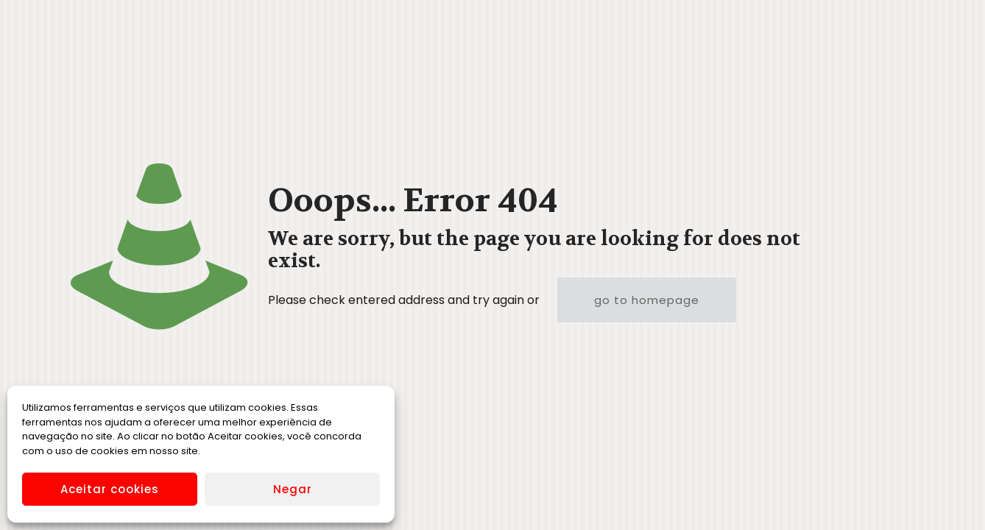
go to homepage (646, 300)
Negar (292, 489)
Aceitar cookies (109, 489)
